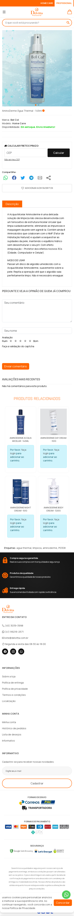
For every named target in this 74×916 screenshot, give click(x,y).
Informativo (8, 740)
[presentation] (28, 354)
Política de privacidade (15, 688)
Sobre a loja (8, 676)
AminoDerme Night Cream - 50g (20, 509)
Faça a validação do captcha (18, 346)
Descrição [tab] (12, 204)
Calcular (58, 153)
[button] (37, 188)
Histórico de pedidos (14, 728)
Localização (9, 701)
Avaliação (7, 337)
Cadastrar (37, 783)
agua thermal (23, 547)
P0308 (62, 547)
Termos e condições (14, 694)
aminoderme (50, 547)
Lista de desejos (11, 734)
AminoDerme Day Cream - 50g (53, 439)
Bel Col (14, 119)
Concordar (63, 903)
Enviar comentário (15, 366)
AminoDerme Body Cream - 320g (53, 509)
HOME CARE (48, 3)
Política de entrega (13, 682)
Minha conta (9, 722)
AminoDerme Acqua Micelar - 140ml (21, 439)
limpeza (37, 547)
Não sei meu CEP (12, 159)
